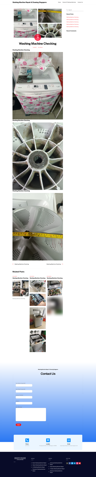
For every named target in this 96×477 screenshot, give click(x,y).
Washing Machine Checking (37, 43)
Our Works (40, 47)
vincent (35, 47)
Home (59, 2)
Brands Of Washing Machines (69, 2)
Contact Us (80, 2)
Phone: (27, 444)
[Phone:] (27, 440)
